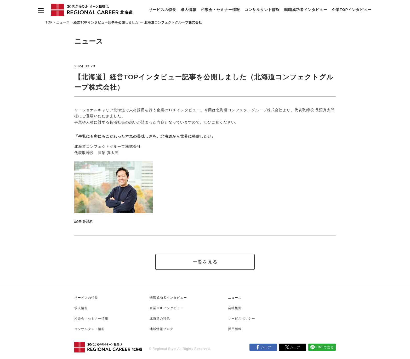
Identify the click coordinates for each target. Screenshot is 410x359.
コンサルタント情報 (262, 10)
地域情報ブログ (161, 329)
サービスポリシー (241, 318)
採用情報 (235, 329)
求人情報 (188, 10)
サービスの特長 (162, 10)
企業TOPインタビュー (352, 10)
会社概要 (235, 308)
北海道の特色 (160, 318)
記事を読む (84, 221)
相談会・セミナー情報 (220, 10)
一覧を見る (205, 261)
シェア (266, 347)
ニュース (63, 22)
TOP (49, 22)
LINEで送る (325, 347)
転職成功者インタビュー (305, 10)
